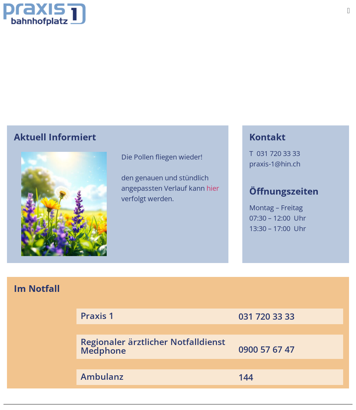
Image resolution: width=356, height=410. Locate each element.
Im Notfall (37, 288)
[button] (349, 10)
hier (213, 188)
